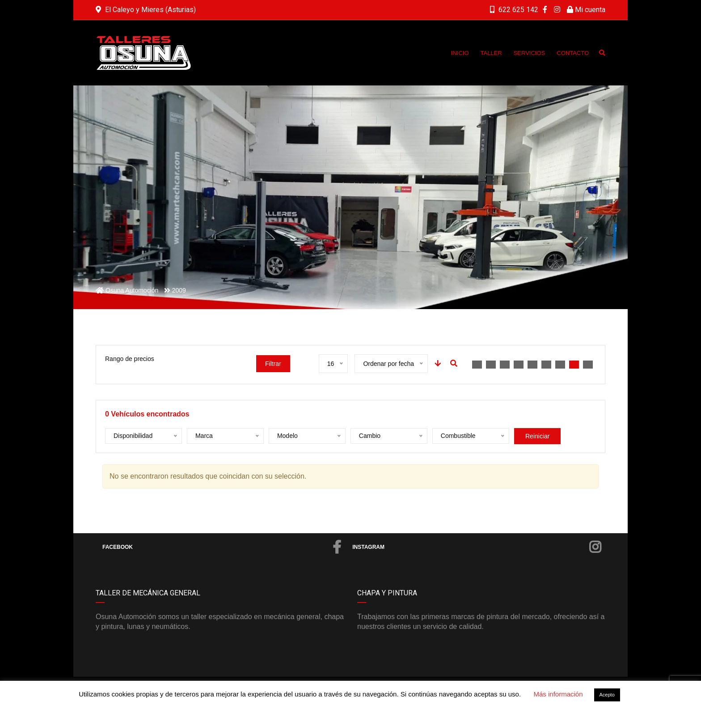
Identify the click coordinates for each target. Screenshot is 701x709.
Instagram (476, 547)
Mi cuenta (586, 9)
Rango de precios (129, 358)
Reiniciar (537, 436)
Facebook (221, 547)
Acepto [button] (607, 694)
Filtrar (273, 363)
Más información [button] (558, 694)
